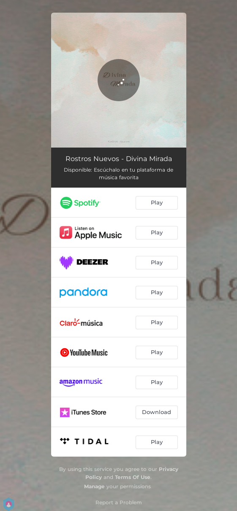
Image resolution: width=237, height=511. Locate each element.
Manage (94, 486)
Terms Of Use (132, 477)
